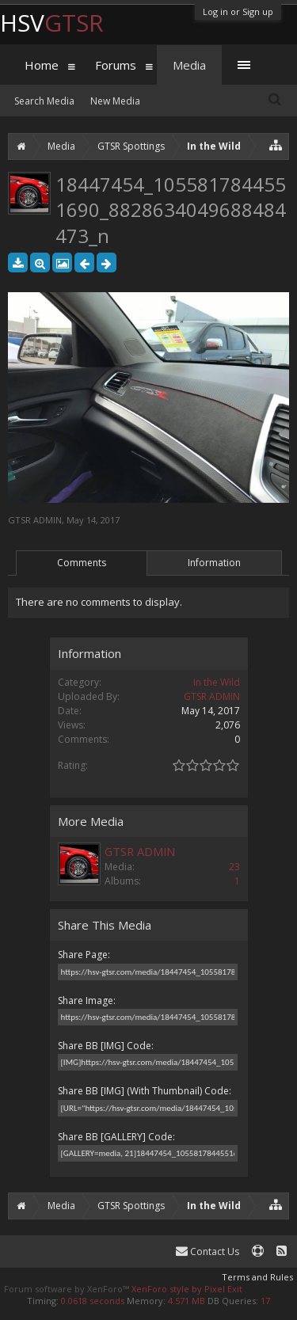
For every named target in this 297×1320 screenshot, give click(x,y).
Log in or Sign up (238, 11)
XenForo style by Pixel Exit (186, 1289)
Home (42, 65)
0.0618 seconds (92, 1301)
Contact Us (207, 1251)
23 (234, 866)
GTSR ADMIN (35, 520)
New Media (115, 101)
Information (214, 562)
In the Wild (216, 682)
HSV (52, 22)
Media (189, 65)
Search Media (44, 101)
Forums (115, 65)
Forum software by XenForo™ (67, 1289)
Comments (81, 562)
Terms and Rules (257, 1277)
